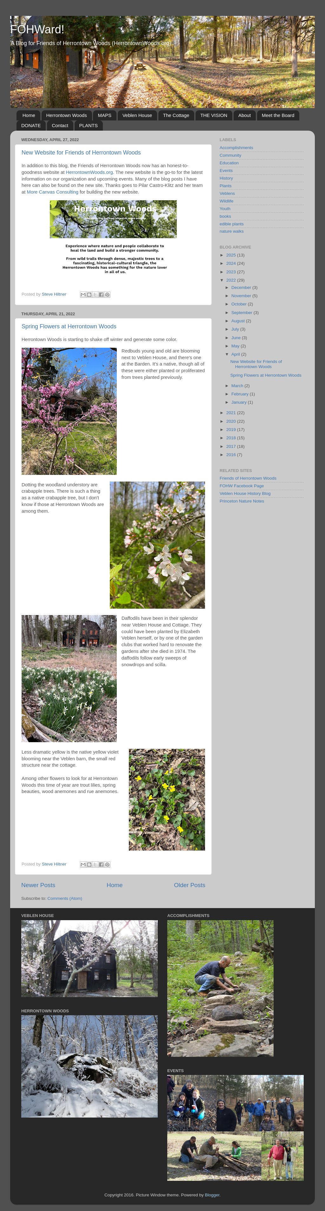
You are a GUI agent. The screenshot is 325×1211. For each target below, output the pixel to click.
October (239, 304)
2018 (231, 437)
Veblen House (137, 115)
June (236, 337)
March (237, 385)
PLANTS (88, 125)
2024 (231, 263)
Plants (226, 185)
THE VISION (213, 115)
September (242, 312)
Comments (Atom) (65, 898)
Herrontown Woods (66, 115)
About (244, 115)
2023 (231, 272)
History (226, 178)
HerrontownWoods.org (89, 172)
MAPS (104, 115)
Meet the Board (278, 115)
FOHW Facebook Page (242, 485)
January (239, 402)
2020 (231, 421)
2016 (231, 454)
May (236, 346)
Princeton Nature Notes (242, 501)
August (238, 320)
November (241, 295)
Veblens (227, 193)
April (236, 354)
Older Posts (189, 885)
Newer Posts (38, 885)
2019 (231, 429)
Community (230, 155)
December (241, 287)
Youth (225, 208)
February (240, 394)
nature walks (232, 231)
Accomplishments (236, 147)
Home (29, 115)
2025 (231, 255)
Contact (60, 125)
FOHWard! (37, 29)
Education (229, 163)
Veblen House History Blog (245, 493)
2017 (231, 446)
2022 (231, 280)
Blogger (212, 1195)
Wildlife (227, 201)
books (225, 216)
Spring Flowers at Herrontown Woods (69, 326)
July (235, 329)
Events (226, 170)
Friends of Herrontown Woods (248, 478)
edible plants (232, 224)
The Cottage (176, 115)
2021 (231, 412)
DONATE (31, 125)
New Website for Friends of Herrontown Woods (81, 152)
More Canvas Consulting (53, 192)
